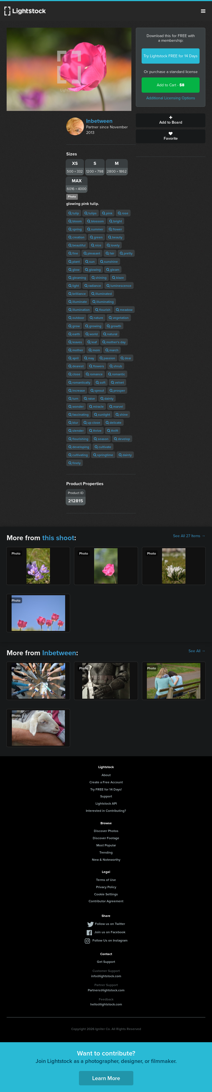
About (106, 775)
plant (74, 261)
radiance (92, 285)
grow (74, 326)
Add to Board (170, 120)
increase (76, 390)
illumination (79, 309)
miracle (96, 406)
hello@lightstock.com (106, 1004)
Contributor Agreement (106, 901)
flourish (102, 309)
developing (78, 446)
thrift (112, 430)
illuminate (77, 301)
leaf (92, 342)
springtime (103, 455)
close (74, 374)
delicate (113, 422)
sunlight (102, 414)
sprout (97, 390)
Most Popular (106, 845)
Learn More (106, 1078)
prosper (117, 390)
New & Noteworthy (106, 859)
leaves (75, 342)
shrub (116, 366)
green (96, 237)
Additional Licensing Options (170, 98)
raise (89, 398)
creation (76, 237)
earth (74, 334)
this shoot (58, 537)
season (101, 438)
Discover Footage (106, 838)
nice (96, 245)
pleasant (92, 253)
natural (110, 334)
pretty (126, 253)
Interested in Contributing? (106, 810)
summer (95, 229)
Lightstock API (106, 803)
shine (122, 414)
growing (93, 326)
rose (123, 213)
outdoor (76, 317)
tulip (73, 213)
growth (114, 326)
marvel (116, 406)
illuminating (103, 301)
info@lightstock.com (106, 976)
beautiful (77, 245)
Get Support (106, 961)
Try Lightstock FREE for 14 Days (171, 56)
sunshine (109, 261)
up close (92, 422)
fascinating (78, 414)
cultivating (78, 455)
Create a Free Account (106, 782)
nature (96, 317)
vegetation (119, 317)
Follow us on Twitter (110, 923)
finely (74, 463)
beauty (115, 237)
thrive (95, 430)
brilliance (77, 293)
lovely (113, 245)
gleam (112, 269)
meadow (124, 309)
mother (75, 350)
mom (94, 350)
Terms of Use (106, 879)
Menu (203, 11)
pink (107, 213)
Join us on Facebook (109, 932)
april (73, 358)
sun (90, 261)
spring (75, 229)
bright (115, 221)
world (92, 334)
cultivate (103, 446)
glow (74, 269)
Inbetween (99, 121)
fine (73, 253)
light (73, 285)
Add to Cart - (170, 85)
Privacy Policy (106, 887)
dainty (106, 398)
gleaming (77, 277)
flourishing (78, 438)
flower (115, 229)
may (89, 358)
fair (110, 253)
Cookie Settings (106, 894)
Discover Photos (106, 830)
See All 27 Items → (189, 536)
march (111, 350)
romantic (116, 374)
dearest (76, 366)
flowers (96, 366)
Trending (106, 852)
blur (73, 422)
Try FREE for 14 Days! (106, 789)
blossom (95, 221)
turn (73, 398)
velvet (117, 382)
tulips (90, 213)
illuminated (101, 293)
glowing (93, 269)
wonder (76, 406)
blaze (118, 277)
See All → (197, 651)
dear (126, 358)
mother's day (114, 342)
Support (106, 796)
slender (76, 430)
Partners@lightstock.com (106, 990)
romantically (79, 382)
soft (100, 382)
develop (122, 438)
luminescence (119, 285)
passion (107, 358)
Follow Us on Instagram (110, 940)
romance (94, 374)
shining (99, 277)
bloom (75, 221)
